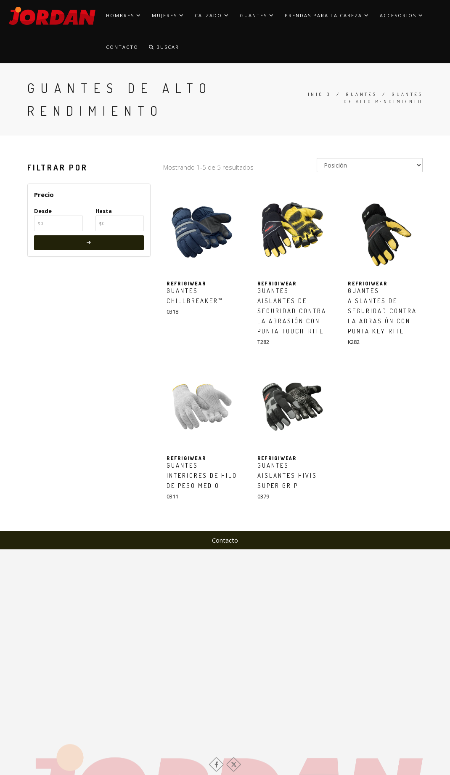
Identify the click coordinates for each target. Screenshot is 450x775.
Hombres (123, 15)
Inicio (319, 94)
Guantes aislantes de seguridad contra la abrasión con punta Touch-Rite (291, 311)
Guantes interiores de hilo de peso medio (202, 475)
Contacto (122, 47)
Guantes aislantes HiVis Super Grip (287, 475)
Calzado (212, 15)
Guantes (257, 15)
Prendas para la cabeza (327, 15)
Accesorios (402, 15)
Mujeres (168, 15)
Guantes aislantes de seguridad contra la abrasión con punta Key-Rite (382, 311)
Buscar (164, 47)
